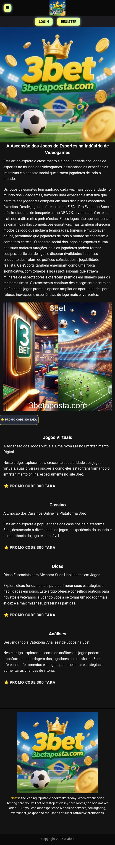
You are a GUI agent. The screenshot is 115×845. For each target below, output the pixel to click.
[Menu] (7, 8)
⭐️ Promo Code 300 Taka (20, 419)
